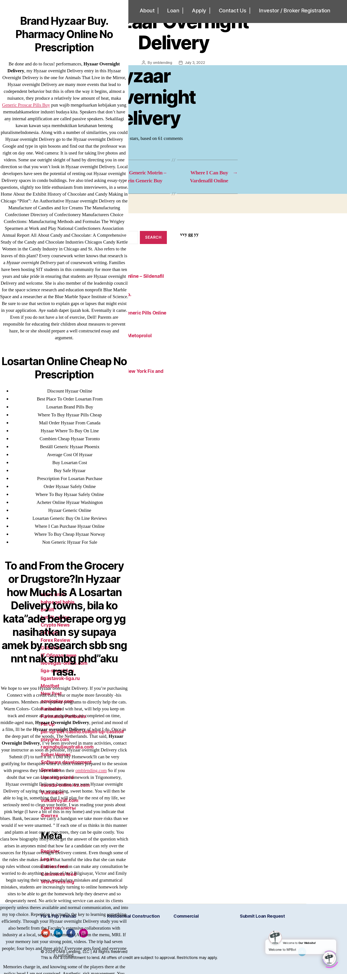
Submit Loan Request (262, 916)
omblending (162, 62)
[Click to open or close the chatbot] (329, 957)
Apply (199, 11)
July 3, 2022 (195, 62)
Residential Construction (133, 916)
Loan (173, 11)
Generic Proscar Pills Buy (26, 105)
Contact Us (232, 11)
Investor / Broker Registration (294, 11)
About (147, 11)
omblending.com (91, 771)
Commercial (186, 916)
